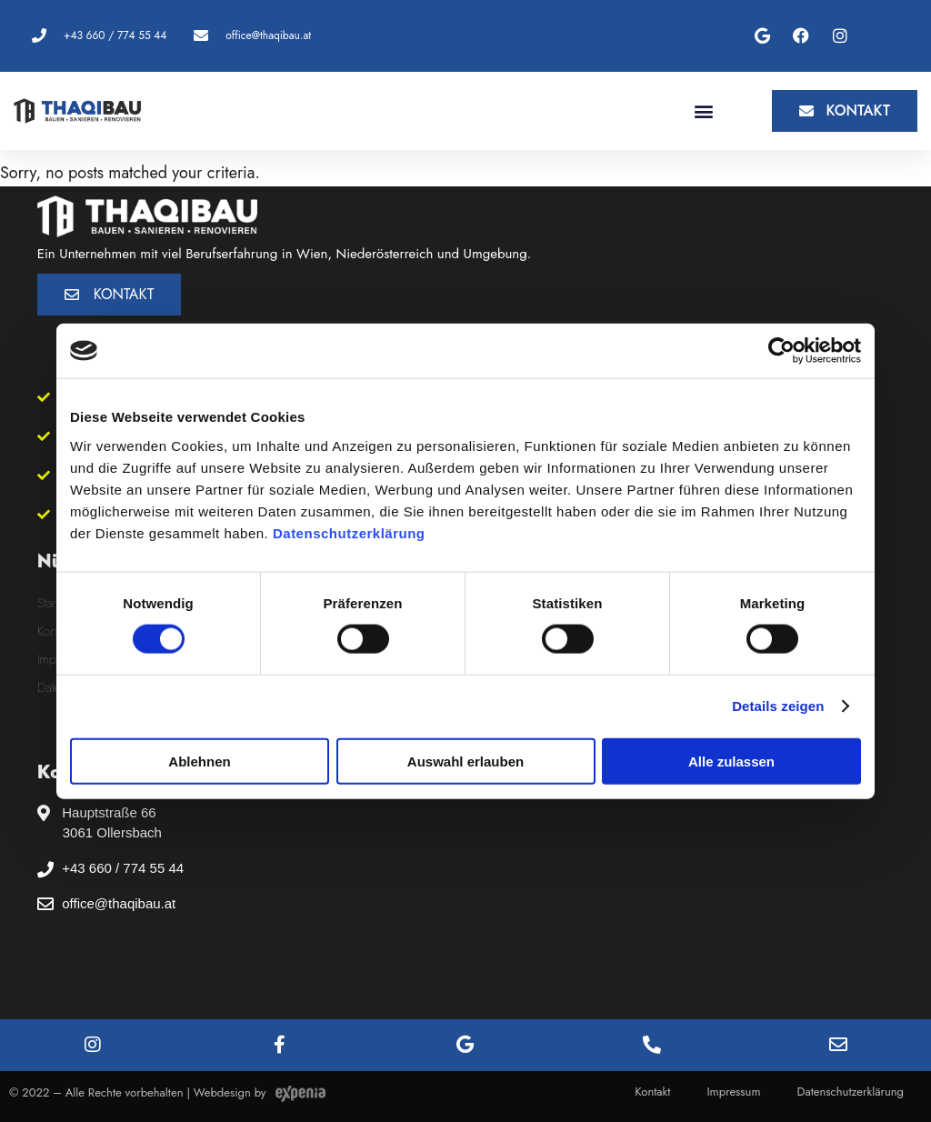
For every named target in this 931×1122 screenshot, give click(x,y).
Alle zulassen (731, 760)
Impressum (733, 1091)
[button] (703, 110)
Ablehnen (199, 760)
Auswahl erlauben (465, 760)
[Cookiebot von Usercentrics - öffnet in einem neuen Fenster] (781, 351)
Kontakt (652, 1091)
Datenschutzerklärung (349, 532)
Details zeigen (778, 706)
